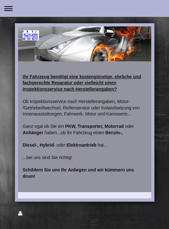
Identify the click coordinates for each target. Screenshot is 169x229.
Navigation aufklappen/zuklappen (84, 8)
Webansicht (139, 220)
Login (145, 214)
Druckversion (35, 214)
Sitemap (63, 214)
